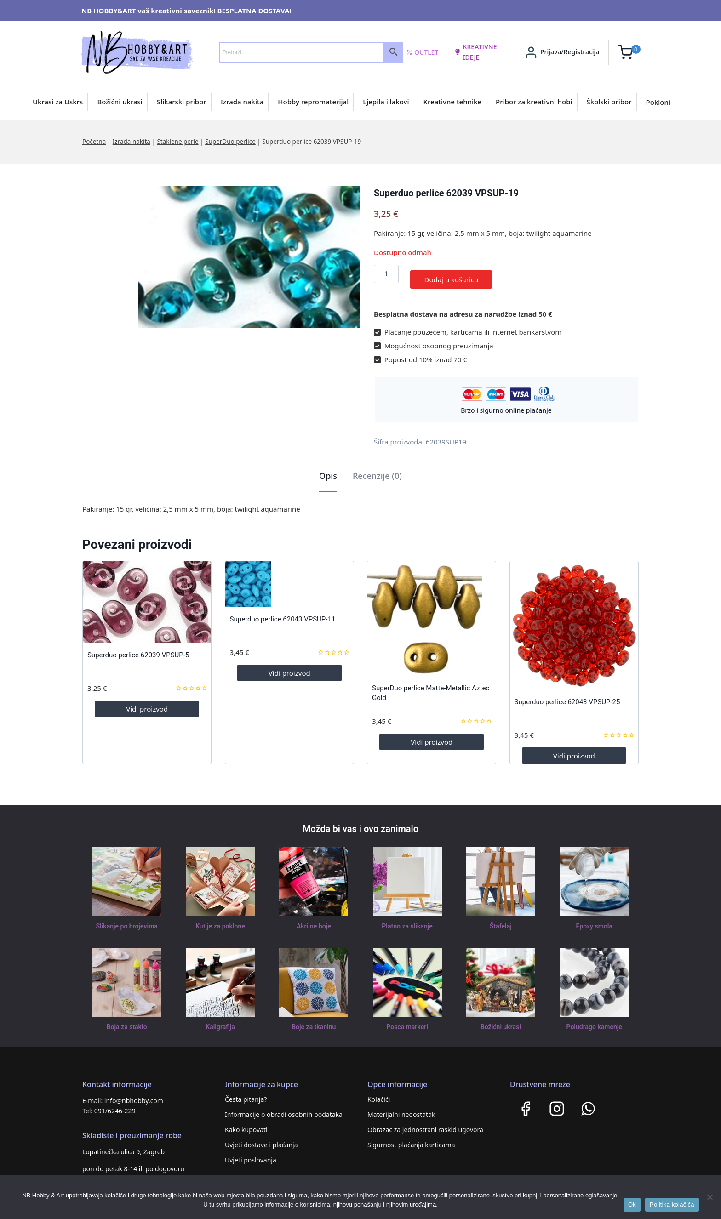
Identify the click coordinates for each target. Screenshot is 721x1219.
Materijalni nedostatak (401, 1109)
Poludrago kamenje (594, 1021)
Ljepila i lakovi (386, 101)
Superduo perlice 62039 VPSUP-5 (138, 649)
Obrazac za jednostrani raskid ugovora (425, 1124)
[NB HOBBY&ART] (137, 52)
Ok (632, 1204)
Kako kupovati (246, 1124)
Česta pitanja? (246, 1093)
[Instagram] (556, 1103)
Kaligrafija (220, 1021)
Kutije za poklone (220, 921)
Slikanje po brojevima (127, 921)
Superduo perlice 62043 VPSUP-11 (283, 614)
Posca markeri (407, 1021)
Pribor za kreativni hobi (534, 101)
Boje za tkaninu (314, 1021)
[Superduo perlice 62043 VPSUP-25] (574, 620)
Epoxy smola (594, 921)
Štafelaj (500, 921)
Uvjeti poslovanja (250, 1154)
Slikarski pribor (181, 101)
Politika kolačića (672, 1204)
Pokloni (658, 102)
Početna (94, 141)
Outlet (422, 52)
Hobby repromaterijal (313, 101)
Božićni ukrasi (120, 101)
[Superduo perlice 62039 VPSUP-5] (147, 597)
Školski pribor (609, 101)
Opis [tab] (328, 470)
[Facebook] (525, 1103)
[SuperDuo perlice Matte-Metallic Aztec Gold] (431, 613)
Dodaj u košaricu (451, 274)
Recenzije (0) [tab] (377, 470)
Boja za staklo (127, 1021)
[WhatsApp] (588, 1103)
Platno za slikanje (407, 921)
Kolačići (378, 1093)
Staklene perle (177, 141)
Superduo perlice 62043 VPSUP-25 (567, 696)
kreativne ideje (475, 51)
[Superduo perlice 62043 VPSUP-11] (289, 579)
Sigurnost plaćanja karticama (411, 1139)
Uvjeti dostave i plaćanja (261, 1139)
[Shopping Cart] (629, 52)
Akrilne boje (313, 921)
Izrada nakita (242, 101)
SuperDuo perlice (230, 141)
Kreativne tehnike (452, 101)
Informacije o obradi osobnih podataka (284, 1109)
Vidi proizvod (147, 703)
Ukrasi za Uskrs (58, 101)
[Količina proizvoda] (386, 274)
